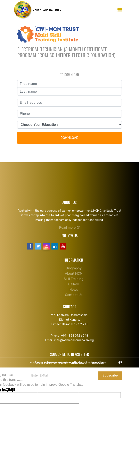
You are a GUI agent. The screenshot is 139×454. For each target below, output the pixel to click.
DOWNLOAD (69, 138)
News (74, 288)
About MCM (73, 272)
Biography (74, 267)
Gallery (73, 283)
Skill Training (73, 277)
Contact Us (73, 293)
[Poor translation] (10, 389)
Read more (69, 226)
